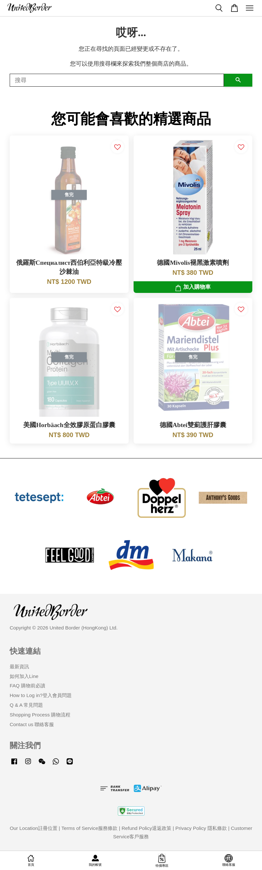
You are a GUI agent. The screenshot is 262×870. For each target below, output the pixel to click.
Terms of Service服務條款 (89, 828)
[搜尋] (117, 80)
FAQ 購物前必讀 (27, 685)
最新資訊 (19, 666)
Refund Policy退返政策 (146, 828)
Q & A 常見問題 (26, 705)
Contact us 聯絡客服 (32, 724)
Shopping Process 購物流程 (40, 714)
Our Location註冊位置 (33, 828)
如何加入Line (24, 676)
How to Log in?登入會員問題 (41, 695)
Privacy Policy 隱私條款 (201, 828)
